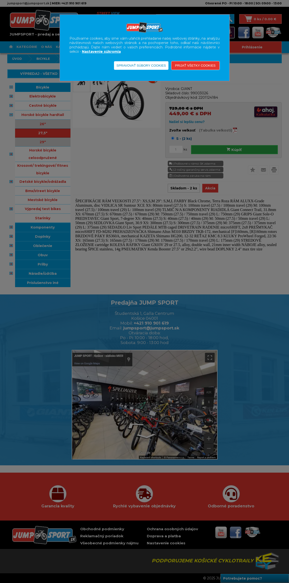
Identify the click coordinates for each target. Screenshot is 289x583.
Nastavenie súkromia (101, 51)
